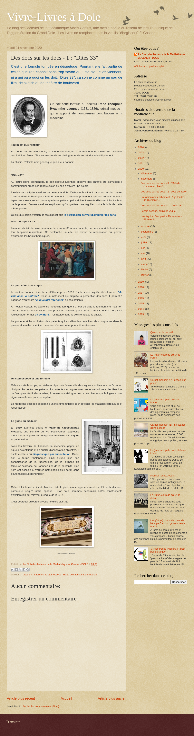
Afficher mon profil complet (149, 66)
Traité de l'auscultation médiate (80, 574)
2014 (141, 308)
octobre (145, 226)
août (144, 237)
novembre (147, 178)
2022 (141, 157)
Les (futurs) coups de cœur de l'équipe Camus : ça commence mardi (167, 523)
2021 (141, 163)
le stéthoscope (53, 574)
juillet (144, 242)
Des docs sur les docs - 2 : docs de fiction (164, 191)
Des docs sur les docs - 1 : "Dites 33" (161, 205)
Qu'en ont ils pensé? (161, 332)
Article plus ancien (112, 698)
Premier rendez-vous (162, 475)
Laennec (39, 574)
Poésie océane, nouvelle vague (158, 210)
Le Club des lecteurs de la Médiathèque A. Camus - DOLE (161, 56)
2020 (141, 168)
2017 (141, 292)
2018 (141, 287)
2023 (141, 152)
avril (143, 258)
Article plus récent (21, 698)
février (145, 269)
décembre (147, 173)
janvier (145, 274)
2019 (141, 281)
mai (143, 253)
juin (143, 247)
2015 (141, 303)
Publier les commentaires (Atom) (41, 706)
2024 (141, 147)
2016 (141, 298)
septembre (147, 231)
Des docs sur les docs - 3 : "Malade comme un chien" (160, 185)
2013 (141, 314)
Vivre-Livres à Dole (54, 16)
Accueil (66, 698)
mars (144, 264)
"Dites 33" (27, 574)
